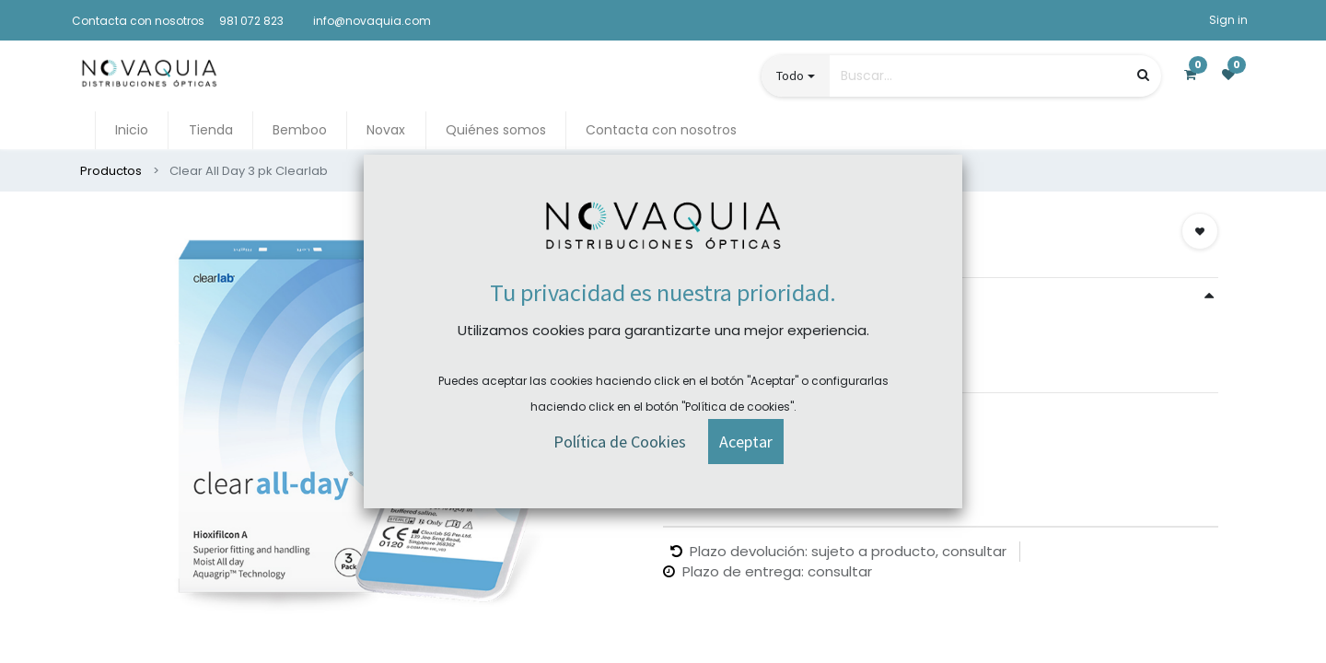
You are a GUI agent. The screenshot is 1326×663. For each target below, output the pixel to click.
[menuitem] (131, 130)
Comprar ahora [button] (737, 432)
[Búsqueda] (1143, 75)
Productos (111, 171)
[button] (1199, 231)
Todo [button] (790, 75)
